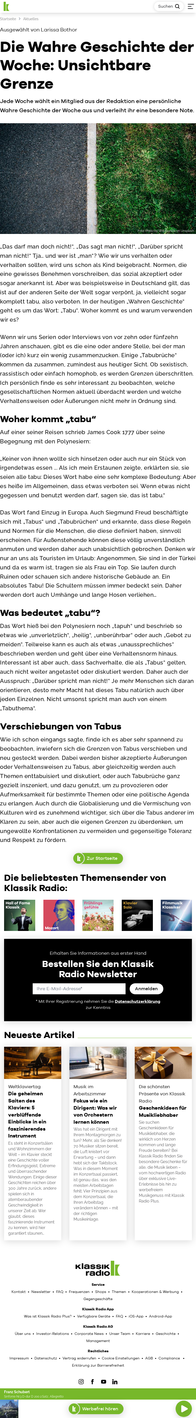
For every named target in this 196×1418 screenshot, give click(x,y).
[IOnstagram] (81, 1381)
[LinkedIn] (114, 1381)
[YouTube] (103, 1381)
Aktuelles (31, 19)
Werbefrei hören (96, 1409)
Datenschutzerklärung (137, 1001)
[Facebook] (92, 1381)
